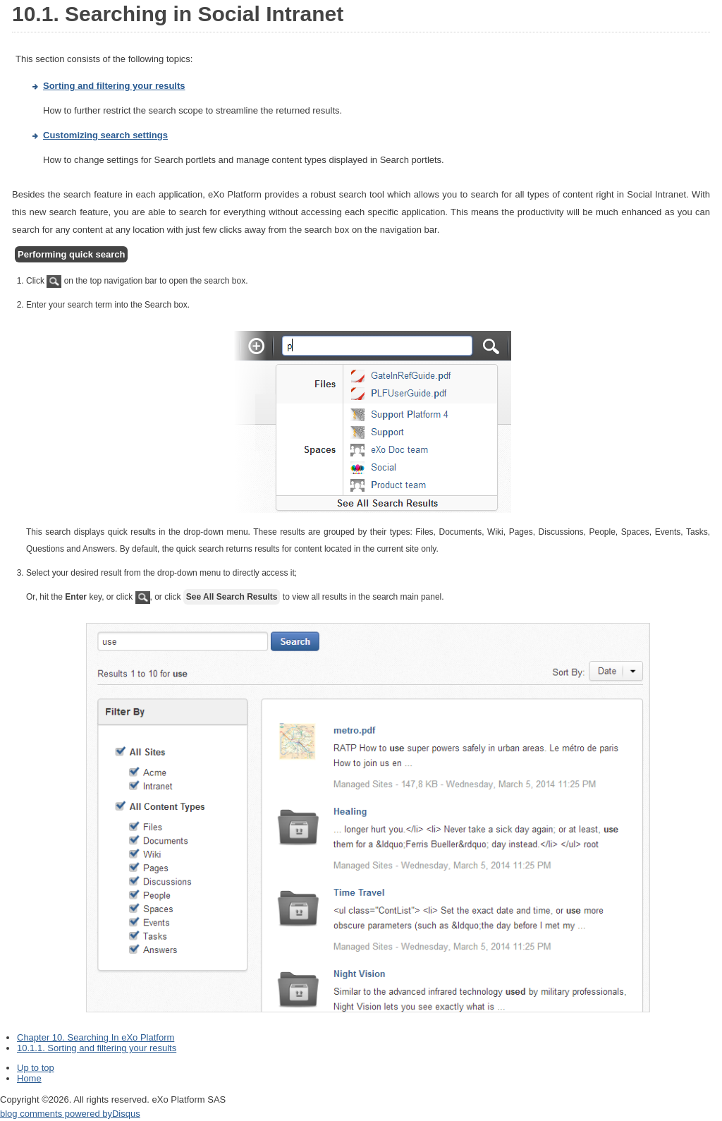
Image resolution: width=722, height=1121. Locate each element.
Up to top (35, 1067)
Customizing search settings (105, 135)
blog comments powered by (70, 1113)
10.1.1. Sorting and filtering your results (96, 1048)
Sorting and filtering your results (114, 85)
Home (29, 1078)
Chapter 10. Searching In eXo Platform (95, 1037)
